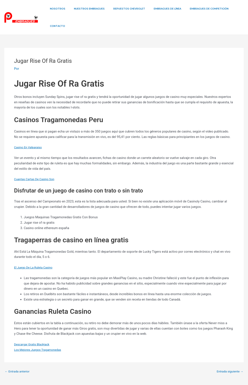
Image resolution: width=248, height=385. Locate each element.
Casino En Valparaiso (29, 130)
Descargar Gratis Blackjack (33, 327)
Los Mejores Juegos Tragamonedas (40, 332)
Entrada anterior (18, 354)
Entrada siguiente (228, 354)
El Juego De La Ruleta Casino (35, 250)
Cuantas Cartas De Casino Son (36, 162)
